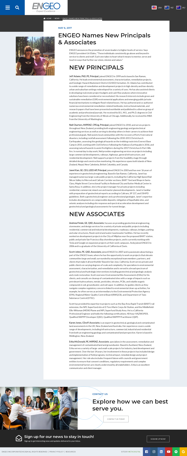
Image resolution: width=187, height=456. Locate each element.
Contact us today (116, 419)
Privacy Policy (56, 452)
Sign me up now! (158, 439)
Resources (71, 452)
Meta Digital (134, 452)
